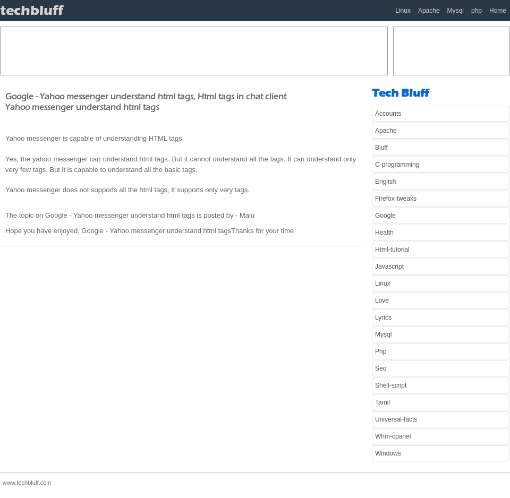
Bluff (381, 147)
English (385, 181)
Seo (380, 368)
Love (382, 300)
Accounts (388, 113)
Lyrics (383, 317)
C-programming (397, 164)
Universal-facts (396, 419)
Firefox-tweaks (395, 198)
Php (380, 351)
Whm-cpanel (393, 436)
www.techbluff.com (27, 482)
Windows (388, 453)
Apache (429, 10)
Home (497, 10)
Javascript (389, 266)
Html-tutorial (392, 249)
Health (384, 232)
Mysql (455, 10)
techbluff (31, 10)
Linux (403, 10)
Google (385, 215)
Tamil (382, 402)
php (476, 10)
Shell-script (390, 385)
